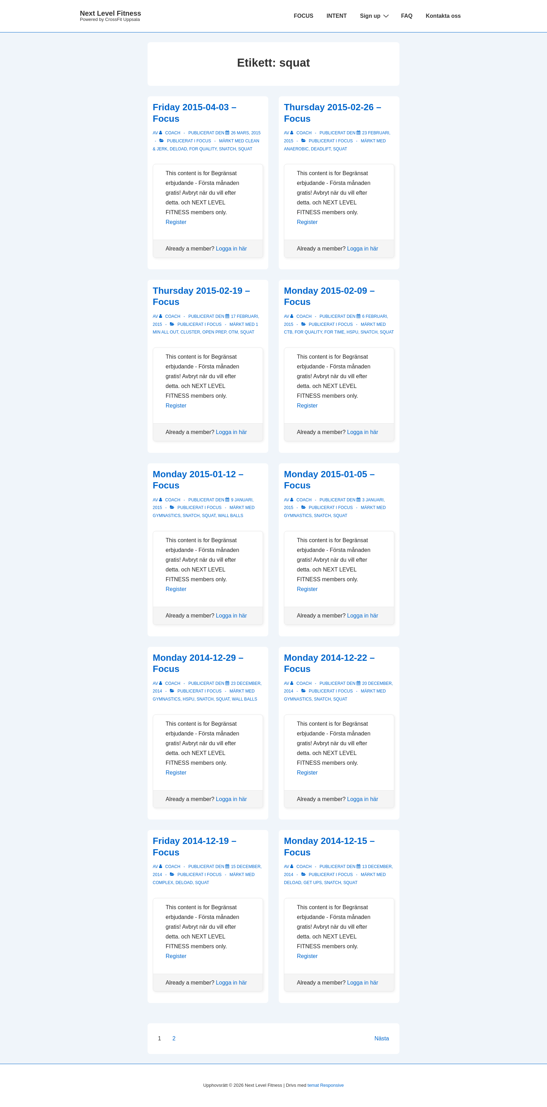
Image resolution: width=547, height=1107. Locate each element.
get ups (313, 882)
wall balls (230, 515)
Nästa (381, 1038)
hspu (352, 332)
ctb (288, 332)
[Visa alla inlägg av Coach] (170, 132)
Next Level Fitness (110, 13)
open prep (214, 332)
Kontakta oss (443, 16)
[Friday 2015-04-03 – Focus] (246, 132)
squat (245, 149)
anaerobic (296, 149)
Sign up (375, 16)
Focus (203, 141)
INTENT (337, 16)
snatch (227, 149)
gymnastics (166, 515)
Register (176, 222)
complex (163, 882)
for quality (203, 149)
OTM (233, 332)
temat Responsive (326, 1085)
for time (334, 332)
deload (178, 149)
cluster (190, 332)
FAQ (407, 16)
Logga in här (231, 249)
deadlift (321, 149)
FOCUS (303, 16)
